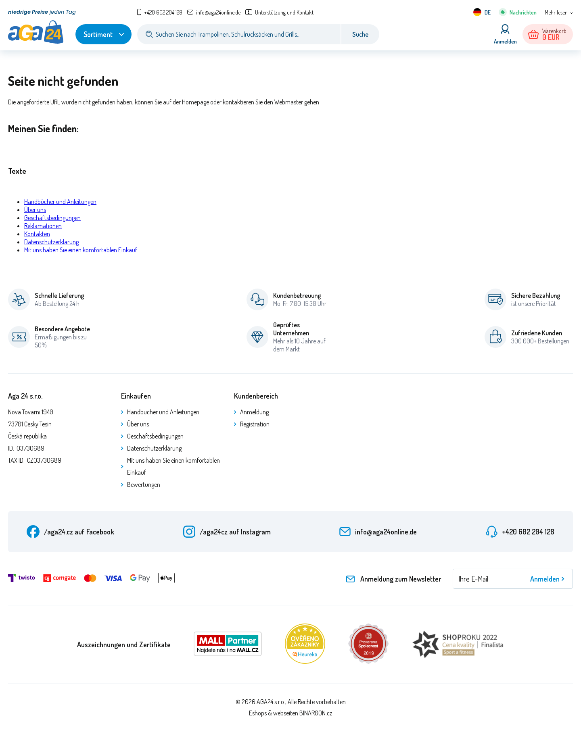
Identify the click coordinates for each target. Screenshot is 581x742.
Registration (255, 424)
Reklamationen (43, 226)
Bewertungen (143, 484)
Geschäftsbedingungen (52, 218)
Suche (360, 34)
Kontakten (37, 234)
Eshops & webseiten (273, 713)
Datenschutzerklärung (51, 242)
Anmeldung (254, 412)
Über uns (35, 210)
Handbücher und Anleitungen (60, 201)
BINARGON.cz (315, 713)
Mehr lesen (556, 12)
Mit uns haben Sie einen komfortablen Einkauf (80, 250)
